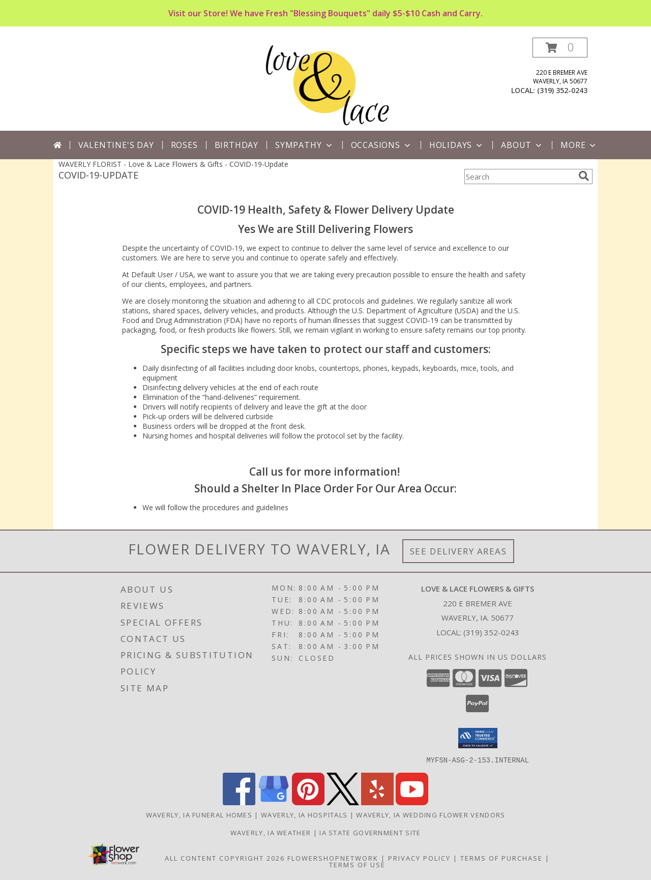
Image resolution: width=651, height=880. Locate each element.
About (522, 145)
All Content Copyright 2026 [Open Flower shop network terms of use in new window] (225, 857)
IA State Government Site (370, 832)
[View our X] (343, 802)
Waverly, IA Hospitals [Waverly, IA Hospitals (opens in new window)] (304, 814)
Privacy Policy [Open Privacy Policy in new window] (419, 857)
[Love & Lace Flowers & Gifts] (325, 84)
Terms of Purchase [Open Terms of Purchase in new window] (501, 857)
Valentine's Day (116, 145)
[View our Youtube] (412, 802)
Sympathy (304, 145)
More (579, 145)
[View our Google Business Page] (273, 802)
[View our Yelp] (377, 802)
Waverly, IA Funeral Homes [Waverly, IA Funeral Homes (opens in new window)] (199, 814)
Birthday (236, 145)
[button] (559, 47)
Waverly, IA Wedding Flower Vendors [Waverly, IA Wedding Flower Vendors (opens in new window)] (430, 814)
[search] (584, 176)
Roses (184, 145)
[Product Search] (519, 176)
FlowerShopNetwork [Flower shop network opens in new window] (332, 857)
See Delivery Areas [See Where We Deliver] (458, 551)
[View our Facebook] (239, 802)
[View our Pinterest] (308, 802)
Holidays (456, 145)
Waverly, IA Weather (270, 832)
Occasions (381, 145)
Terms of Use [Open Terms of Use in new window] (357, 864)
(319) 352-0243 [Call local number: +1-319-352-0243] (562, 90)
